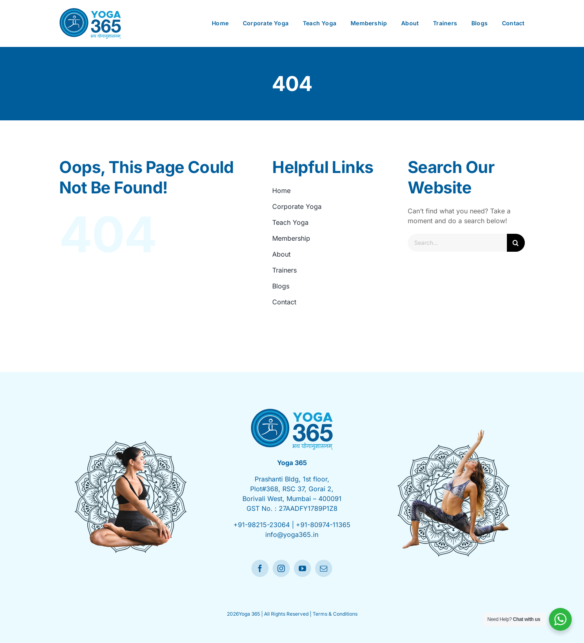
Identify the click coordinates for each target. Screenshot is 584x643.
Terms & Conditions (335, 614)
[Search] (516, 243)
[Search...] (457, 243)
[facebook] (260, 568)
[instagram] (281, 568)
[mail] (323, 568)
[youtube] (302, 568)
